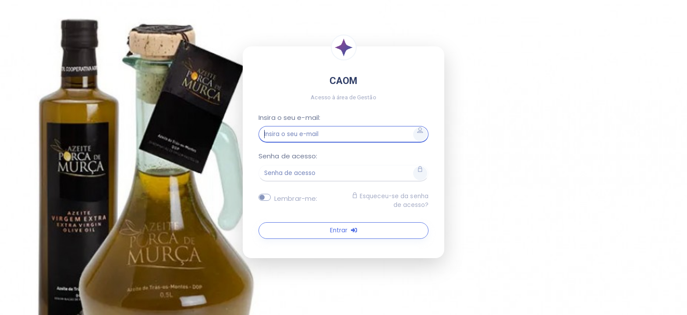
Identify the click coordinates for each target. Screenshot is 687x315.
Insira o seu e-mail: (289, 117)
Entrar (343, 230)
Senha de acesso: (288, 156)
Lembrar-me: (295, 198)
